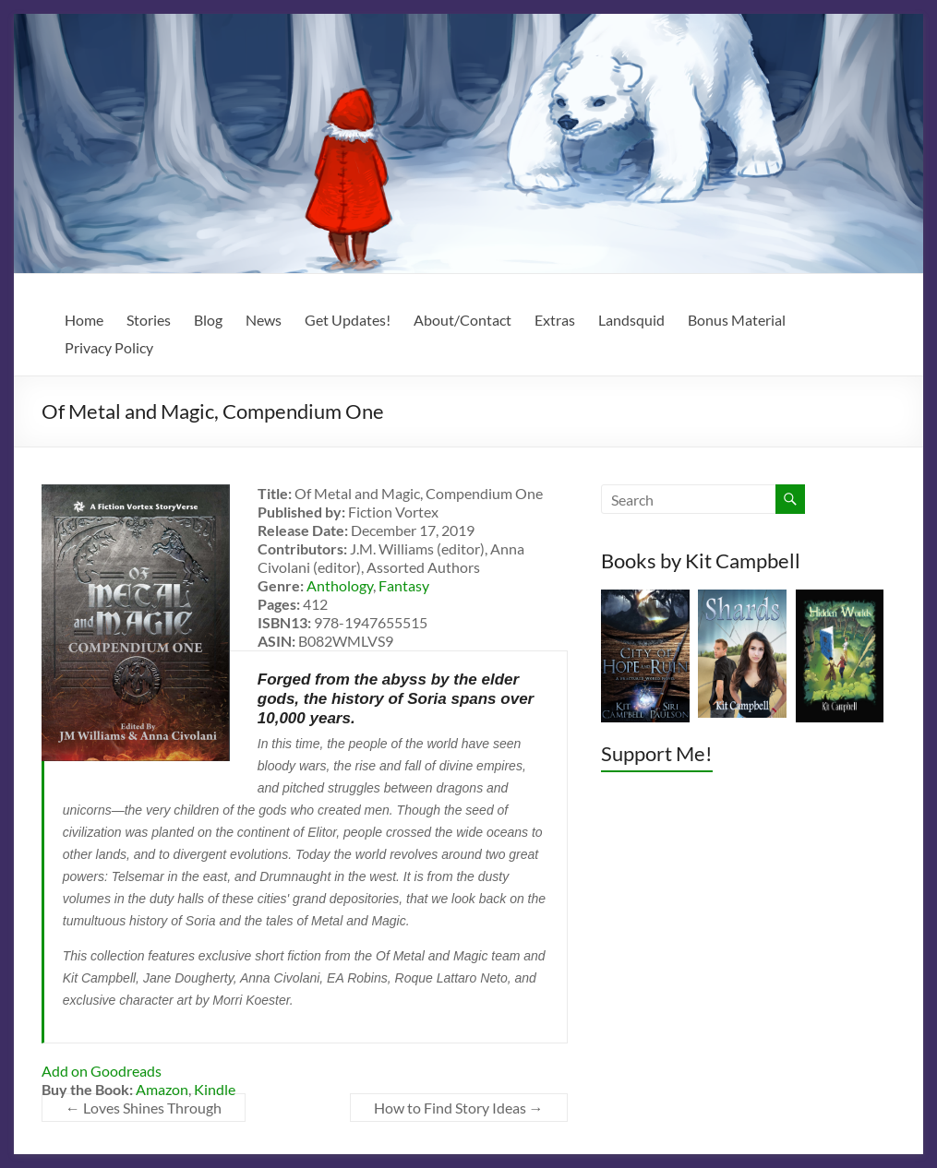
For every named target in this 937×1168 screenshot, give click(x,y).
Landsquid (631, 319)
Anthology (339, 585)
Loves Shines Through (144, 1107)
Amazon (162, 1089)
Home (84, 319)
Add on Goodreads (102, 1070)
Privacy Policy (109, 347)
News (264, 319)
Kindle (214, 1089)
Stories (148, 319)
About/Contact (462, 319)
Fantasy (403, 585)
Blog (208, 319)
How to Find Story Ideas (459, 1107)
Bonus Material (737, 319)
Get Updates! (347, 319)
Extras (555, 319)
